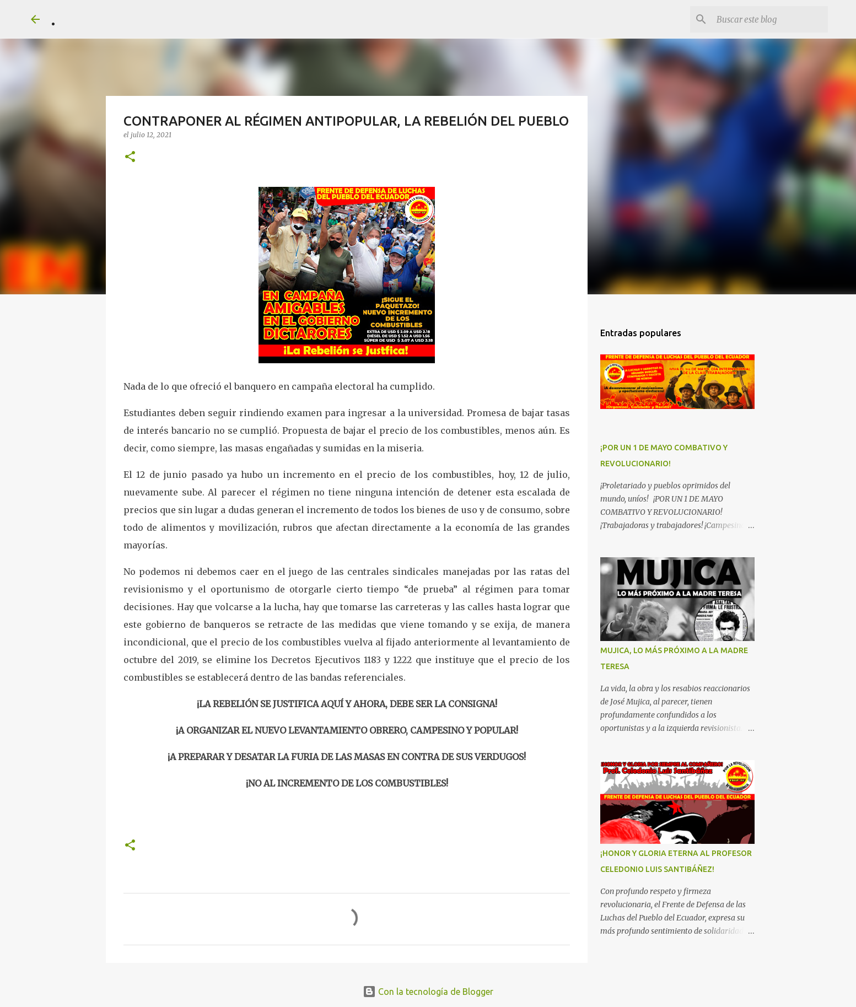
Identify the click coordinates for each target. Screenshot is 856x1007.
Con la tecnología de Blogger (428, 992)
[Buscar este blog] (770, 19)
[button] (130, 157)
